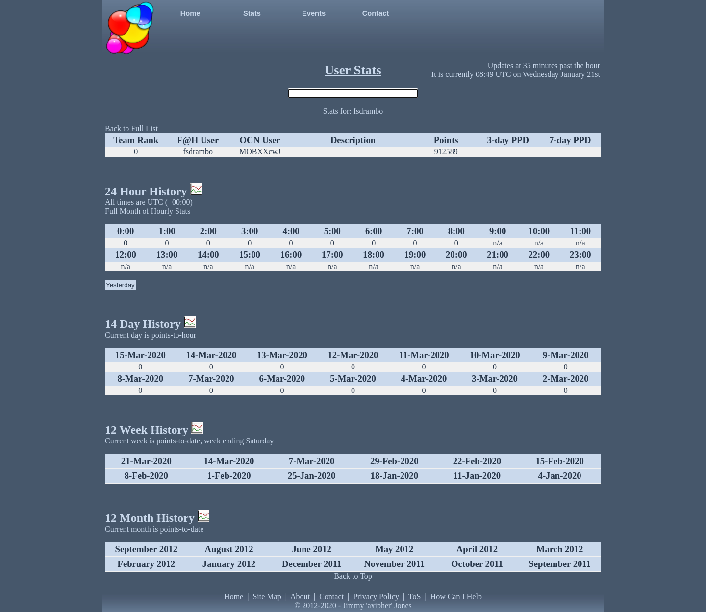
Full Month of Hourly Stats (147, 211)
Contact (375, 13)
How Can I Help (456, 596)
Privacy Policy (376, 596)
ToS (414, 596)
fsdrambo (198, 151)
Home (190, 13)
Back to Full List (131, 128)
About (300, 596)
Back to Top (353, 576)
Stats (252, 13)
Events (314, 13)
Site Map (266, 596)
